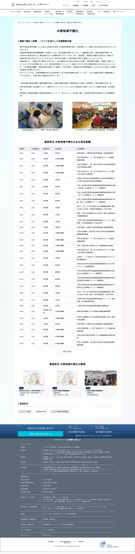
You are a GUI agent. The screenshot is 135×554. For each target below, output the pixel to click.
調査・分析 (70, 448)
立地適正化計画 (62, 448)
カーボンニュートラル (49, 453)
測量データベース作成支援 (75, 510)
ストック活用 (61, 499)
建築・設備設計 (68, 458)
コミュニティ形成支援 (76, 501)
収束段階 (23, 463)
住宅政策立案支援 (25, 493)
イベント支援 (55, 510)
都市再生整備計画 (48, 455)
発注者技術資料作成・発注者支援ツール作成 (70, 473)
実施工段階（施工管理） (50, 490)
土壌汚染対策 (77, 458)
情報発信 (100, 501)
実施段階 (23, 458)
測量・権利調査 (61, 453)
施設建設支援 (24, 478)
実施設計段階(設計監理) (27, 484)
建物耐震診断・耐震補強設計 (28, 521)
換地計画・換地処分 (48, 463)
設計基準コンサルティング (73, 503)
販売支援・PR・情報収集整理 (29, 508)
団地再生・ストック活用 (27, 499)
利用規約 (81, 543)
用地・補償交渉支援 (85, 469)
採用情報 (85, 5)
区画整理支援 (74, 469)
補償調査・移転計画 (71, 453)
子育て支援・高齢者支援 (62, 501)
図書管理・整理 (47, 460)
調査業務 (77, 448)
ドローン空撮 (46, 510)
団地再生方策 (107, 501)
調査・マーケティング (67, 508)
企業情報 (75, 5)
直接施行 (96, 458)
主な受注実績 (103, 5)
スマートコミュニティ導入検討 (93, 451)
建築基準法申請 (86, 503)
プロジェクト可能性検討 (50, 448)
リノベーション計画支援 (89, 501)
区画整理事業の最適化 (106, 458)
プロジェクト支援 (25, 445)
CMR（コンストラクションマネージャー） (94, 470)
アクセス (78, 2)
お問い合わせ (117, 4)
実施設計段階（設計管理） (50, 484)
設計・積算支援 (96, 469)
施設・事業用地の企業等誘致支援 (70, 463)
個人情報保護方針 (65, 543)
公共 (21, 388)
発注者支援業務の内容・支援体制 (52, 469)
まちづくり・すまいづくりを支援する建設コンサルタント (35, 22)
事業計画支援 (66, 469)
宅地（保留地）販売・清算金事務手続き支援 (70, 470)
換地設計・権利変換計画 (85, 453)
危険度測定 (52, 521)
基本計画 (45, 451)
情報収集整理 (61, 503)
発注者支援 (24, 469)
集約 (67, 499)
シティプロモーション (81, 508)
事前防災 (23, 516)
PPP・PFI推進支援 (26, 532)
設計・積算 (60, 458)
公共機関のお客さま (59, 22)
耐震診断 (45, 521)
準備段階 (23, 448)
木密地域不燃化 (57, 516)
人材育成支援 (94, 473)
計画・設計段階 (25, 481)
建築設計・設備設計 (104, 453)
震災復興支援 (47, 526)
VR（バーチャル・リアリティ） (75, 451)
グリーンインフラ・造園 (60, 455)
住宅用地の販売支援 (86, 463)
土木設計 (95, 453)
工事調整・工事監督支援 (50, 470)
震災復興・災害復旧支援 (27, 526)
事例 (93, 5)
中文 (91, 2)
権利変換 (57, 463)
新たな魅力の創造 (48, 501)
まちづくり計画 (25, 412)
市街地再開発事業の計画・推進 (77, 455)
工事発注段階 (24, 487)
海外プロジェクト (25, 537)
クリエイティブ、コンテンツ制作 (97, 508)
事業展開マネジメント (49, 458)
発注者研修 (86, 473)
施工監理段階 (24, 490)
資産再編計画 (47, 499)
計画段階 (23, 451)
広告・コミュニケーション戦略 (51, 508)
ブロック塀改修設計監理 (61, 412)
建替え (55, 499)
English (85, 2)
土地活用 (95, 463)
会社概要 (50, 543)
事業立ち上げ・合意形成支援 (57, 451)
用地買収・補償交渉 (87, 458)
